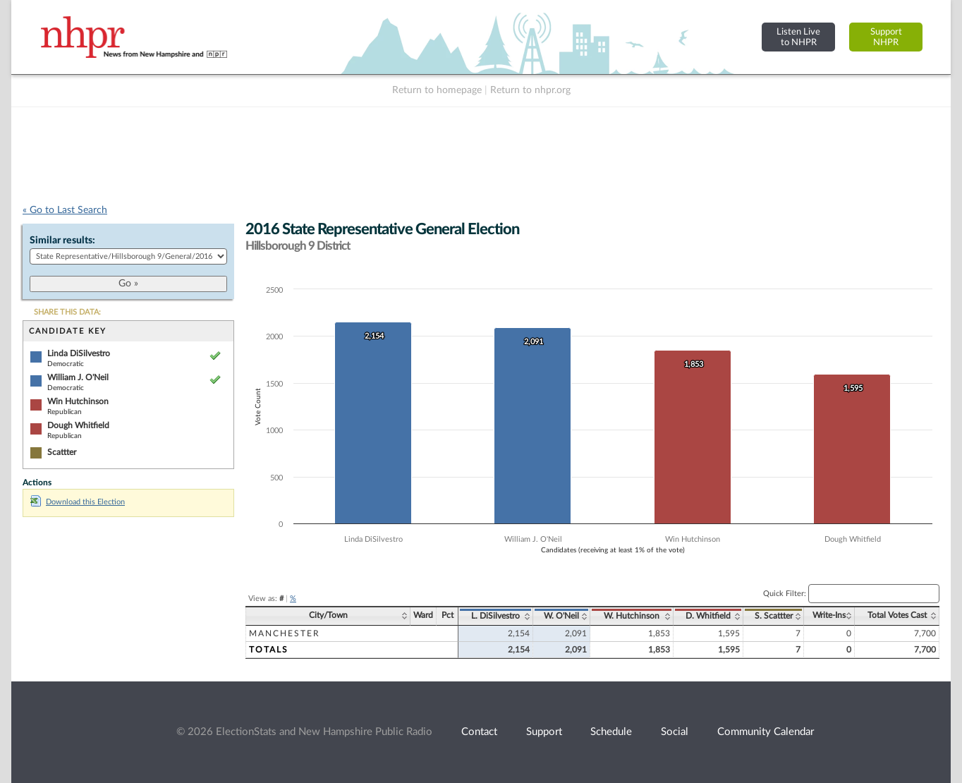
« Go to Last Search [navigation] (65, 210)
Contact (479, 732)
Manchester (284, 633)
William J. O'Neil (78, 377)
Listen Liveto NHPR (798, 37)
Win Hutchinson (78, 401)
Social (674, 732)
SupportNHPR (886, 37)
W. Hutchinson (631, 616)
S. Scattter (774, 616)
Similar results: (62, 240)
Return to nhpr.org (530, 90)
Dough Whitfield (78, 425)
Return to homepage (437, 90)
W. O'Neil (561, 616)
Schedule (611, 732)
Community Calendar (765, 732)
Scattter (61, 452)
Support (544, 732)
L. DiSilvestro (495, 616)
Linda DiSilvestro (78, 353)
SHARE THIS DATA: (67, 312)
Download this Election (77, 502)
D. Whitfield (708, 616)
